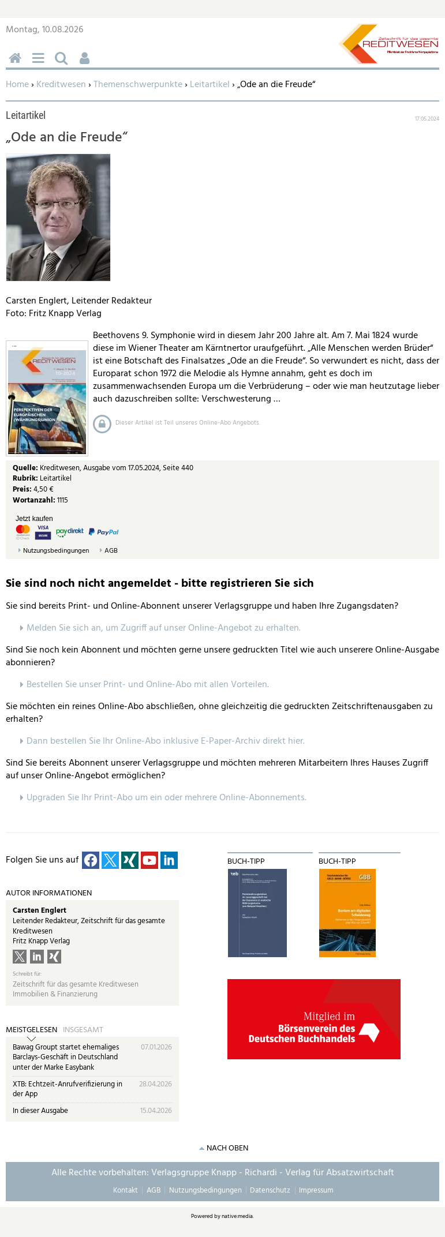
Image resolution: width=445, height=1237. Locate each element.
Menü (40, 64)
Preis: (22, 489)
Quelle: (26, 468)
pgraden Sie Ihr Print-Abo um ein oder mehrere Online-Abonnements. (169, 797)
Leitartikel (210, 84)
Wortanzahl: (34, 500)
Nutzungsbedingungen (56, 551)
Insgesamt (83, 1030)
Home (17, 84)
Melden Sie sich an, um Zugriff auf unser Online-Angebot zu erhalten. (164, 628)
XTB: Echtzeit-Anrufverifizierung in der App (67, 1089)
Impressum (316, 1190)
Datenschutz (270, 1190)
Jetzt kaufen (34, 519)
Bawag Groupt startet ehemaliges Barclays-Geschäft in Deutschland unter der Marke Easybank (66, 1057)
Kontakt (125, 1190)
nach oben (227, 1148)
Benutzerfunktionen (86, 64)
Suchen (63, 64)
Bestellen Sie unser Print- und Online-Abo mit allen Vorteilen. (148, 684)
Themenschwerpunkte (138, 84)
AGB (111, 551)
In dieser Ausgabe (40, 1111)
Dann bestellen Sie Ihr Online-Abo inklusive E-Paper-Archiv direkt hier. (166, 741)
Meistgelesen (31, 1030)
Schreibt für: (27, 974)
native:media (237, 1216)
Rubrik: (26, 479)
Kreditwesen (61, 84)
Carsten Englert (39, 911)
